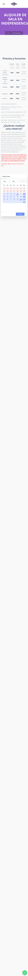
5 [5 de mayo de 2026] (7, 191)
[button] (4, 193)
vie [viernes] (17, 185)
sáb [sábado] (21, 185)
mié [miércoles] (11, 185)
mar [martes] (7, 185)
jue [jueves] (14, 185)
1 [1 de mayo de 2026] (17, 188)
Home (7, 33)
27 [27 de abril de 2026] (4, 188)
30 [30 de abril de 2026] (14, 188)
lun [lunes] (4, 185)
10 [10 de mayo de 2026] (24, 191)
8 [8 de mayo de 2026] (17, 191)
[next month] (24, 181)
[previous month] (21, 181)
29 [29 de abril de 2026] (10, 188)
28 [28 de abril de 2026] (7, 188)
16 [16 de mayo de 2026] (21, 193)
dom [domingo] (24, 185)
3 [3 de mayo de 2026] (24, 188)
